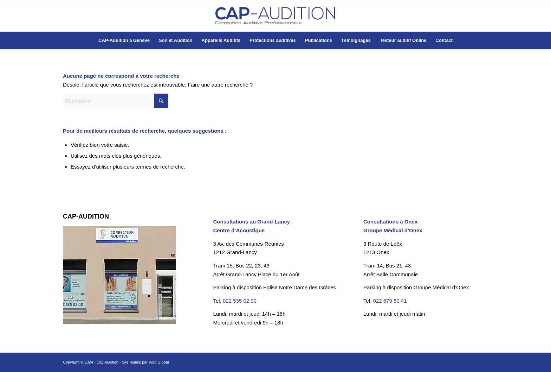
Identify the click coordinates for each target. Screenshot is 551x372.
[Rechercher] (115, 101)
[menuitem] (124, 40)
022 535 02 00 (240, 301)
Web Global (159, 362)
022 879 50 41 (390, 301)
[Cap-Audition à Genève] (275, 15)
